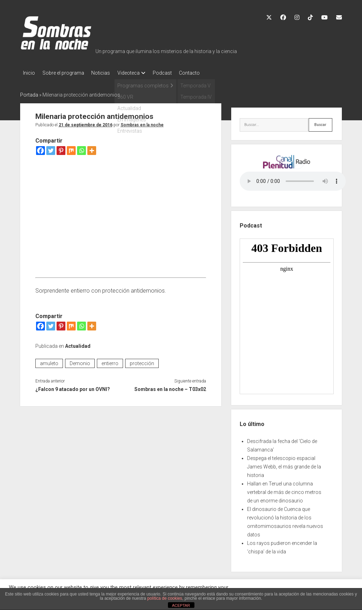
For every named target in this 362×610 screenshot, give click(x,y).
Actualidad (77, 344)
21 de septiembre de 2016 (85, 122)
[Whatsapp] (81, 148)
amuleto (49, 361)
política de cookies (164, 598)
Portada (29, 93)
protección (142, 361)
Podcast (175, 73)
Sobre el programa (66, 73)
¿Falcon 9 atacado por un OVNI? (72, 387)
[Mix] (71, 148)
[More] (91, 148)
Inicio (29, 73)
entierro (109, 361)
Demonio (80, 361)
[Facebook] (40, 148)
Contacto (205, 73)
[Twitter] (50, 148)
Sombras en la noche (142, 122)
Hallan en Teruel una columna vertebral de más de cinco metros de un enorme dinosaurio (284, 490)
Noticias (107, 73)
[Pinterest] (61, 148)
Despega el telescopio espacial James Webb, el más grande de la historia (284, 464)
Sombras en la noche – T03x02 (170, 387)
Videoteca (138, 73)
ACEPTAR (181, 605)
